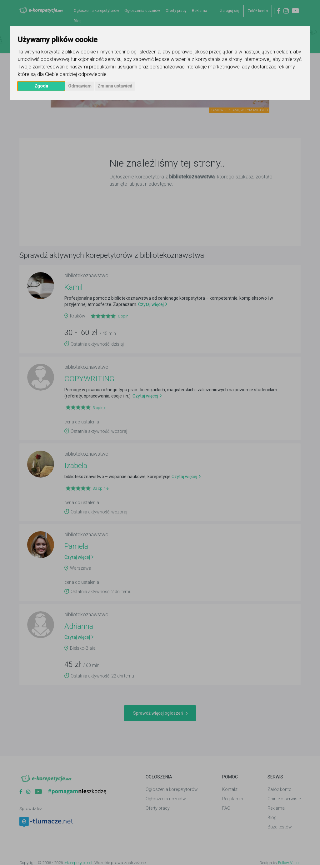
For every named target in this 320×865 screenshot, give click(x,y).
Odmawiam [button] (80, 85)
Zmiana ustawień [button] (115, 85)
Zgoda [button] (41, 85)
